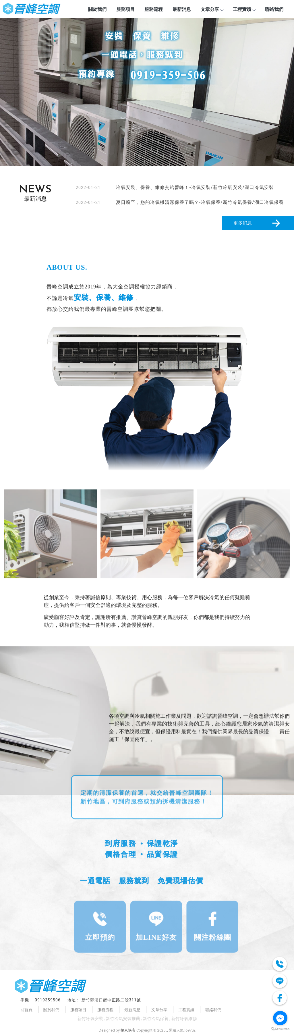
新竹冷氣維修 (184, 1018)
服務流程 (153, 9)
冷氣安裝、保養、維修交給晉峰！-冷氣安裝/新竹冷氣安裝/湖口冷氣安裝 (195, 187)
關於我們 (97, 9)
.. (167, 1030)
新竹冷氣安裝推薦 (123, 1018)
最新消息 (182, 9)
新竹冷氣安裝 (90, 1018)
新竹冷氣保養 (156, 1018)
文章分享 (212, 9)
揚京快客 (128, 1030)
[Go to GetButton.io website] (280, 1029)
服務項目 (125, 9)
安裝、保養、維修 (84, 298)
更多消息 (257, 223)
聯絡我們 (274, 9)
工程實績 (244, 9)
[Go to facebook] (280, 1018)
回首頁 (26, 1009)
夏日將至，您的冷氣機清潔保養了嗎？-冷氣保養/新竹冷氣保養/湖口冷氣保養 (200, 202)
